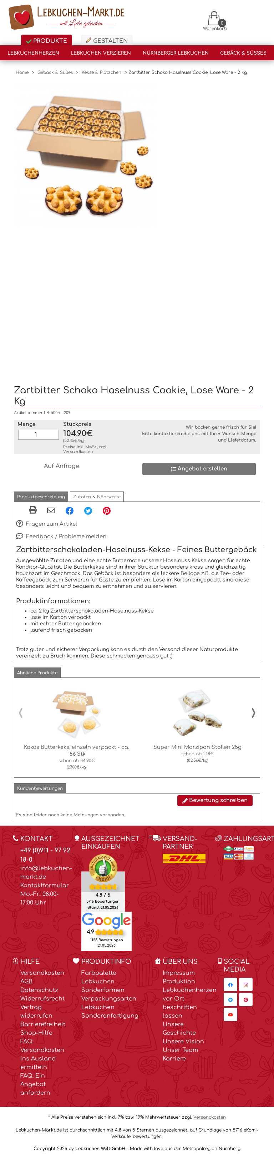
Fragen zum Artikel (46, 524)
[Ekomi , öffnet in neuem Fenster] (103, 882)
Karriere (174, 1058)
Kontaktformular (44, 885)
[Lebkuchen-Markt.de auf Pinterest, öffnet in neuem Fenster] (246, 999)
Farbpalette (98, 973)
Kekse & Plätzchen (101, 72)
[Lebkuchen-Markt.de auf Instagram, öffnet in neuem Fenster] (246, 984)
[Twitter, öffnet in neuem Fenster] (88, 510)
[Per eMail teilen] (50, 511)
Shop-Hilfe (36, 1033)
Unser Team (180, 1050)
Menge (26, 424)
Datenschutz (39, 990)
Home (22, 72)
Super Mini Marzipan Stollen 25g (197, 747)
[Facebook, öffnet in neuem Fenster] (69, 510)
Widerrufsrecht (42, 999)
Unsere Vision (183, 1041)
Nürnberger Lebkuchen (176, 53)
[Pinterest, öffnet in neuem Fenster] (106, 510)
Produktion (179, 981)
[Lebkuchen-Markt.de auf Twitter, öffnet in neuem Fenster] (230, 999)
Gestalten (107, 40)
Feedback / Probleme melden (61, 536)
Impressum (179, 973)
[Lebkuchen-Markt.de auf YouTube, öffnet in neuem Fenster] (230, 1014)
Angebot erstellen (199, 469)
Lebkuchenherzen (33, 53)
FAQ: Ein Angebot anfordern (35, 1084)
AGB (26, 981)
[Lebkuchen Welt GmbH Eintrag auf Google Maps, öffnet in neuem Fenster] (106, 920)
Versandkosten (78, 451)
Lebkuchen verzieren (101, 53)
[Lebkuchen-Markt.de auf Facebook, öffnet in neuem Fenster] (230, 984)
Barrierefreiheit (42, 1024)
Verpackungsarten (108, 999)
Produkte (46, 41)
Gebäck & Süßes (243, 53)
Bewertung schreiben (215, 800)
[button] (41, 497)
